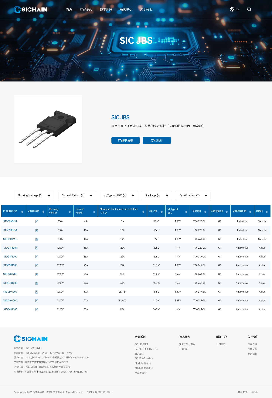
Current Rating (80, 211)
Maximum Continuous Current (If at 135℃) (118, 211)
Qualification (239, 210)
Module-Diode (143, 363)
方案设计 (157, 140)
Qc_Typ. (153, 210)
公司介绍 (252, 344)
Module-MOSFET (144, 367)
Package (196, 210)
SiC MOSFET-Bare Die (146, 349)
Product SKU (10, 210)
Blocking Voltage (53, 211)
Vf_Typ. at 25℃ (173, 211)
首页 (69, 9)
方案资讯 (183, 349)
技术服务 (106, 9)
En (235, 9)
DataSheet (33, 210)
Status (259, 210)
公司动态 (220, 344)
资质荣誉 (252, 349)
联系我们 (252, 353)
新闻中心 (126, 9)
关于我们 (146, 9)
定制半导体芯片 (187, 344)
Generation (217, 210)
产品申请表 (125, 140)
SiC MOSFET (141, 344)
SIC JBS (139, 353)
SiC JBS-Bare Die (144, 358)
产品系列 (86, 9)
